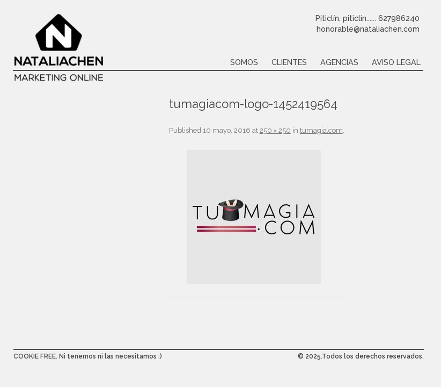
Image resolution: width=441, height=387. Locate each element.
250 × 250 (275, 130)
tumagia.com (321, 130)
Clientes (289, 62)
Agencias (339, 62)
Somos (244, 62)
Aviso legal (396, 62)
